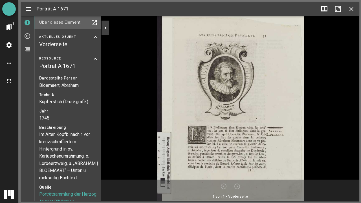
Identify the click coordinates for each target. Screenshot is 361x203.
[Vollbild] (9, 81)
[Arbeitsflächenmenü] (9, 45)
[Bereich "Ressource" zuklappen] (95, 59)
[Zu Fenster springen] (9, 27)
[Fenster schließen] (351, 9)
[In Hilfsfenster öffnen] (94, 22)
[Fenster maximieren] (338, 9)
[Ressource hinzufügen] (9, 9)
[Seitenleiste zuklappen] (105, 28)
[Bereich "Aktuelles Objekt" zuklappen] (95, 37)
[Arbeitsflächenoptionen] (9, 63)
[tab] (27, 22)
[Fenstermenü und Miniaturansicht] (324, 9)
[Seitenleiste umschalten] (29, 9)
